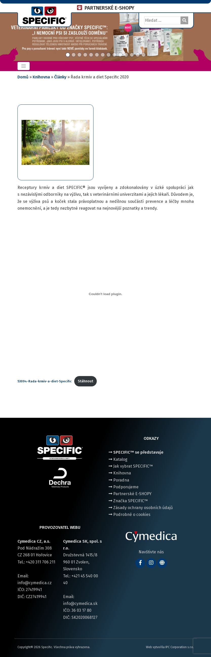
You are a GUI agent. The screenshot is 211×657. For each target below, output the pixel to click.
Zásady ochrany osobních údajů (141, 507)
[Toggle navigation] (23, 66)
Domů (22, 77)
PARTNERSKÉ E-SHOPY (109, 8)
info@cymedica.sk (80, 603)
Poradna (119, 480)
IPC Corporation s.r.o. (179, 647)
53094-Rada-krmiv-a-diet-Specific (44, 381)
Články (60, 77)
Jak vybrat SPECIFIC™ (131, 466)
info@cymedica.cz (34, 582)
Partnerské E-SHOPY (130, 493)
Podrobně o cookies (129, 514)
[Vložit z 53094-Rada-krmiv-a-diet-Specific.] (105, 294)
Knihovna (41, 77)
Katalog (118, 459)
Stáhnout (85, 381)
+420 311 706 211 (40, 562)
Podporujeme (124, 487)
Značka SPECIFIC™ (128, 500)
